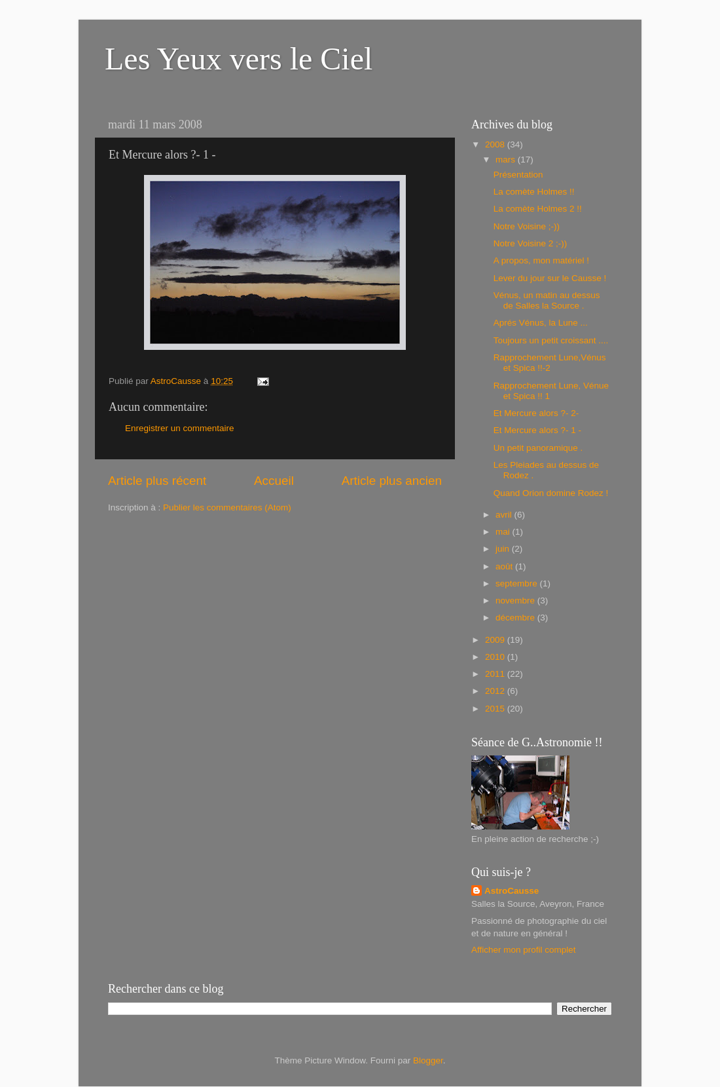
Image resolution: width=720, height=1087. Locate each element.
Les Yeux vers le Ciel (238, 58)
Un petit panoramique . (538, 448)
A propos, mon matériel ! (541, 260)
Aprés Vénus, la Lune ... (541, 323)
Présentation (518, 175)
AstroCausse (511, 891)
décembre (516, 617)
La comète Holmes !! (534, 192)
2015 (496, 709)
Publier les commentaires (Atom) (227, 507)
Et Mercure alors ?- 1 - (537, 430)
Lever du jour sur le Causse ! (550, 278)
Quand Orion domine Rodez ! (551, 493)
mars (506, 159)
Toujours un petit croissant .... (551, 340)
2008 (496, 144)
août (505, 566)
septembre (517, 583)
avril (504, 515)
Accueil (274, 480)
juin (503, 549)
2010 (496, 657)
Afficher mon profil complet (523, 950)
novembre (516, 600)
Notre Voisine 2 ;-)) (530, 243)
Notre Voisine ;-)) (527, 226)
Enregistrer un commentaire (179, 428)
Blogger (428, 1060)
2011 (496, 674)
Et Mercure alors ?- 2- (536, 413)
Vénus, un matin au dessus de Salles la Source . (547, 300)
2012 (496, 691)
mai (504, 532)
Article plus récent (157, 480)
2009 (496, 640)
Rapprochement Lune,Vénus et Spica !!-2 (550, 363)
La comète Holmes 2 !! (538, 209)
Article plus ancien (392, 480)
